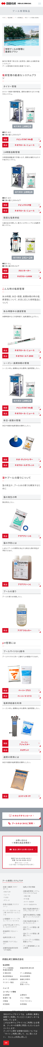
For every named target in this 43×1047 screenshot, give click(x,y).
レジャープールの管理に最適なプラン (31, 940)
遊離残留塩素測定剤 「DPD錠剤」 (10, 949)
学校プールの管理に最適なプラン (31, 928)
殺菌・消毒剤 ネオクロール (10, 888)
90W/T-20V (7, 892)
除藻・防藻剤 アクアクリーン (11, 905)
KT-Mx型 (26, 899)
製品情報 (10, 17)
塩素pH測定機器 (29, 887)
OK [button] (6, 1043)
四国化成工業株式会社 (13, 959)
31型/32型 (27, 896)
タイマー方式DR (29, 902)
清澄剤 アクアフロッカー (10, 942)
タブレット (7, 900)
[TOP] (9, 3)
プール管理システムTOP (12, 880)
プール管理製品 (19, 17)
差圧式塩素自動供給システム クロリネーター (31, 909)
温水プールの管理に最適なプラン (31, 934)
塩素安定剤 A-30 (9, 937)
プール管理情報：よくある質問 (31, 947)
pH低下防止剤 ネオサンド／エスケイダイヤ (11, 926)
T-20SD (6, 897)
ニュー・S (6, 895)
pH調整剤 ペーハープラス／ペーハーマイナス (11, 920)
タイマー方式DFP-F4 (30, 904)
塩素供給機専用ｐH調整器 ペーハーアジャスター (32, 916)
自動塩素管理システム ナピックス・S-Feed (31, 892)
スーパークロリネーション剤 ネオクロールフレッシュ (11, 912)
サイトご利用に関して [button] (17, 1037)
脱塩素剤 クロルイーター (10, 932)
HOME (4, 17)
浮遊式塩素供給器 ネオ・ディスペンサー (31, 922)
